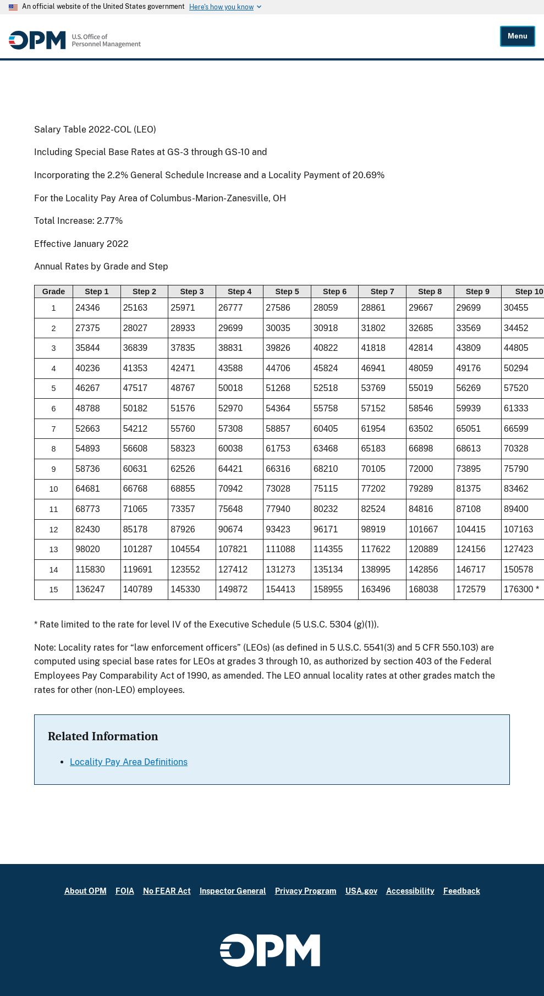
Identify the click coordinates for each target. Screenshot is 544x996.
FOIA (125, 890)
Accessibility (410, 890)
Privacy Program (306, 890)
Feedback (461, 890)
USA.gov (361, 890)
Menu (517, 36)
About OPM (85, 890)
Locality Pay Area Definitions (129, 762)
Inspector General (233, 890)
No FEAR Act (167, 890)
